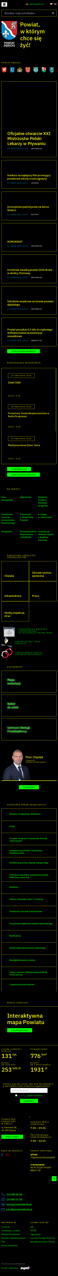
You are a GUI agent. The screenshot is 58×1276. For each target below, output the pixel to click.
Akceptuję (29, 1095)
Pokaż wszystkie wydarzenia (23, 474)
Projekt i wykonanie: (15, 1268)
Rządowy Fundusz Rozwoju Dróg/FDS (43, 501)
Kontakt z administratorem (13, 1238)
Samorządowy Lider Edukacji (27, 642)
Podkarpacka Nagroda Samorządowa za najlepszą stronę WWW (36, 631)
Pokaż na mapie (12, 1137)
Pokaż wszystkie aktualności (23, 351)
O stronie (5, 1227)
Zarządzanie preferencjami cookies (15, 1250)
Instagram (13, 1154)
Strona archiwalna (9, 1245)
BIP (32, 1227)
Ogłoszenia (25, 497)
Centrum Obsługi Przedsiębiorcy (18, 729)
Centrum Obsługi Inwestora (42, 1238)
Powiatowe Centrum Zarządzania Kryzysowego (8, 518)
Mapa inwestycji (14, 681)
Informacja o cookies (10, 1230)
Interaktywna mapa (19, 1030)
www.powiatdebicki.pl (19, 1204)
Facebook (2, 1154)
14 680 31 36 (14, 1199)
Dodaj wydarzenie (19, 469)
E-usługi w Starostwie (45, 516)
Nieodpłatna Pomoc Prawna (42, 1241)
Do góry (54, 1178)
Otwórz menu (4, 4)
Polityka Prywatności (10, 1234)
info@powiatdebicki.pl (19, 1209)
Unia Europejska (7, 498)
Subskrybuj (29, 1101)
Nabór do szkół (12, 705)
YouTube (7, 1154)
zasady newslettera (35, 1095)
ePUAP (33, 1230)
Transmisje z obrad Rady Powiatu (26, 517)
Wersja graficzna (37, 4)
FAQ (3, 1241)
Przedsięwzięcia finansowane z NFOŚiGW (28, 534)
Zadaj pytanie (29, 787)
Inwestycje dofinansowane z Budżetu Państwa (46, 535)
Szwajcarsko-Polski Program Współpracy (29, 653)
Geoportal (6, 531)
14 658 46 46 (14, 1194)
